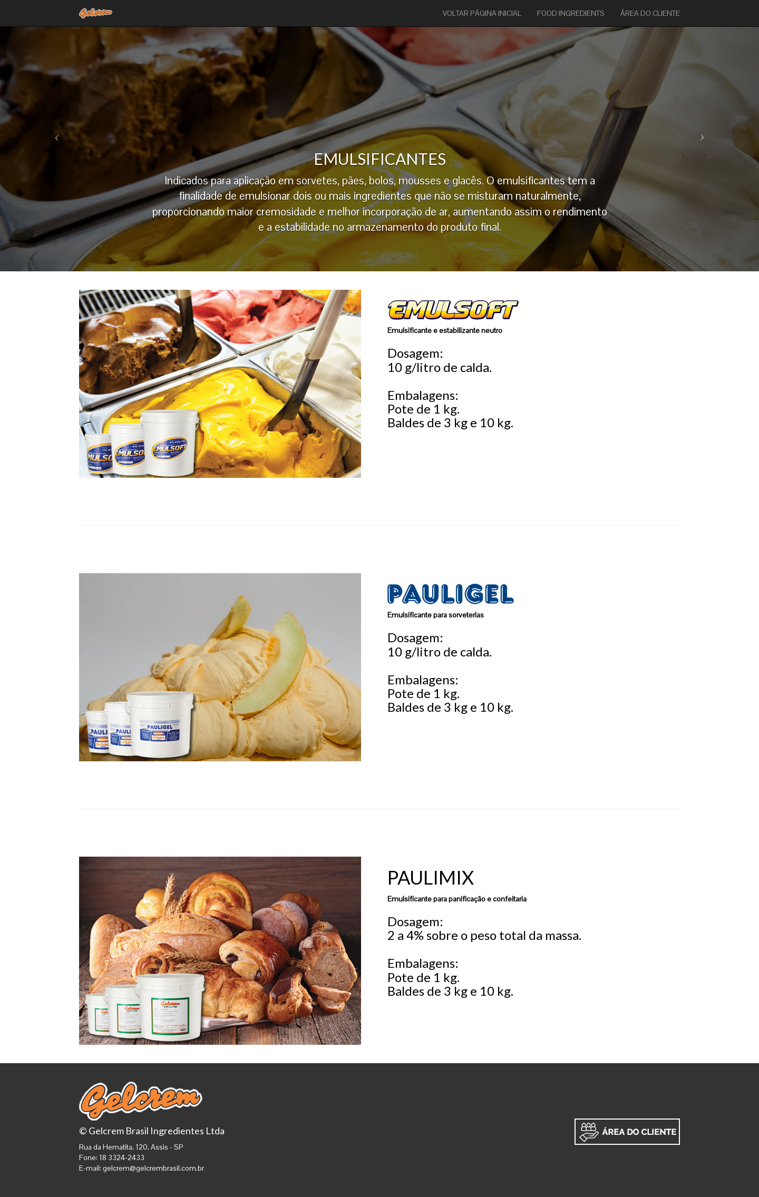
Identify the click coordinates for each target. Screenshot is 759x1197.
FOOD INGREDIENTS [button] (571, 13)
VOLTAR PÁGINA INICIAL (482, 13)
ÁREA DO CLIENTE (650, 13)
